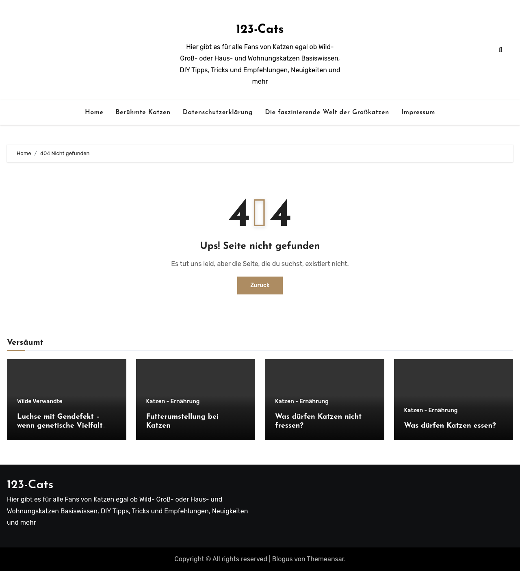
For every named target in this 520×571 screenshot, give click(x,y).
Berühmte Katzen (142, 112)
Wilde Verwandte (40, 401)
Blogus (282, 559)
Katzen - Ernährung (173, 401)
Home (94, 112)
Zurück (260, 285)
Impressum (418, 112)
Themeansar (325, 559)
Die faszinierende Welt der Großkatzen (327, 112)
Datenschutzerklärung (218, 112)
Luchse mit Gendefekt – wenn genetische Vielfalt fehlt (60, 425)
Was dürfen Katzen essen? (450, 426)
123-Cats (260, 30)
